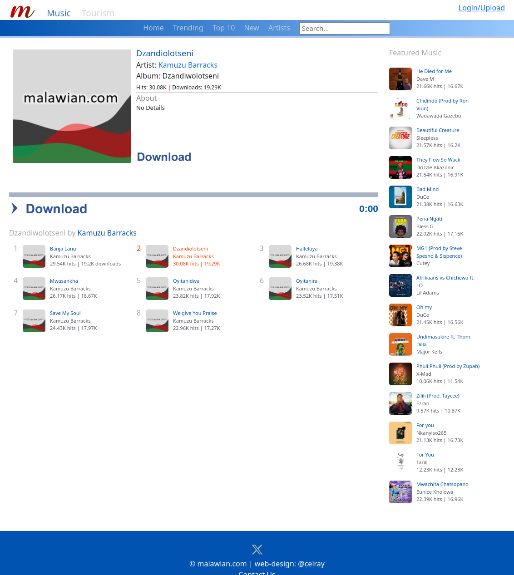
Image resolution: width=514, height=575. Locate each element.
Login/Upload (482, 8)
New (251, 28)
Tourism (98, 13)
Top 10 (224, 28)
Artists (279, 28)
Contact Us (256, 560)
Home (153, 28)
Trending (188, 28)
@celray (311, 550)
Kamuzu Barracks (187, 65)
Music (59, 13)
